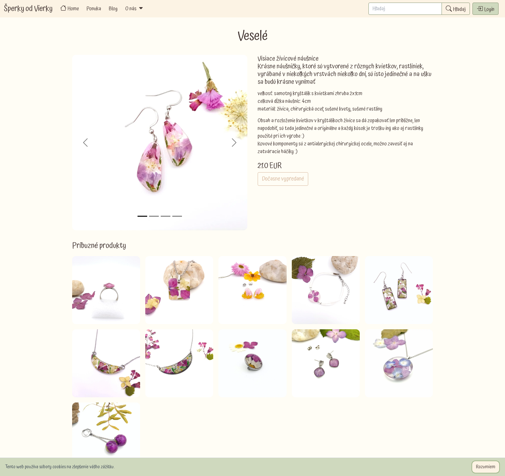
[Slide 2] (154, 216)
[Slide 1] (142, 216)
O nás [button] (134, 9)
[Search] (405, 9)
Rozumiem (485, 467)
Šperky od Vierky (28, 9)
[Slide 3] (165, 216)
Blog (113, 9)
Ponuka (94, 9)
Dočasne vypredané (283, 178)
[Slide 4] (177, 216)
